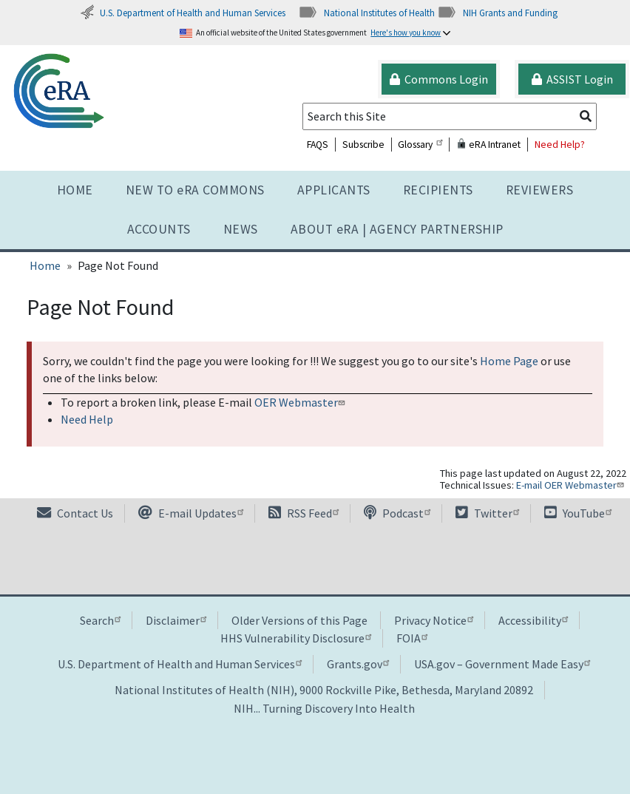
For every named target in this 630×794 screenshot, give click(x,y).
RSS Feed (303, 513)
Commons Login (439, 79)
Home (75, 190)
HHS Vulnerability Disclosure (295, 638)
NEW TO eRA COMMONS (195, 190)
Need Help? (560, 144)
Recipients (438, 190)
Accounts (159, 229)
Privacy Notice (433, 620)
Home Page (509, 360)
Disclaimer (176, 620)
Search (100, 620)
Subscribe (363, 144)
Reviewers (540, 190)
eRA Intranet (488, 144)
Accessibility (533, 620)
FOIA (411, 638)
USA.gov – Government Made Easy (502, 663)
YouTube (578, 513)
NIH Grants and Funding (497, 12)
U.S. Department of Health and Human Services (182, 12)
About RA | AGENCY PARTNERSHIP (397, 229)
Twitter (487, 513)
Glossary (420, 144)
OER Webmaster (301, 402)
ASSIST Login (572, 79)
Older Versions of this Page (299, 620)
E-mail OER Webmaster (571, 485)
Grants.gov (358, 663)
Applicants (333, 190)
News (240, 229)
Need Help (87, 419)
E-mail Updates (190, 513)
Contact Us (75, 513)
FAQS (317, 144)
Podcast (397, 513)
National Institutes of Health (366, 12)
